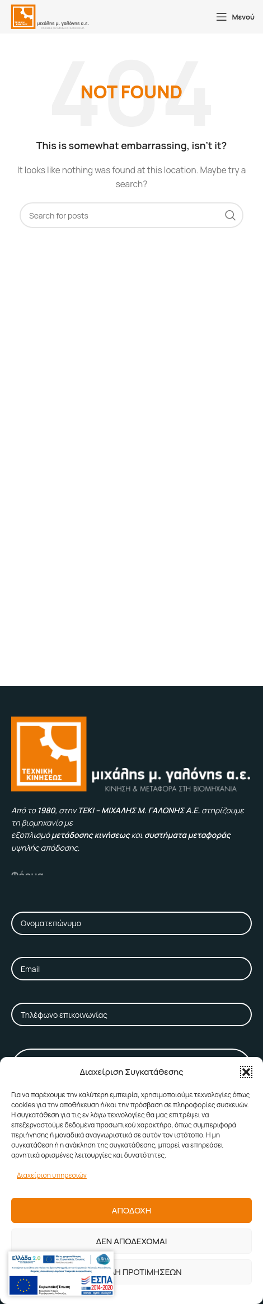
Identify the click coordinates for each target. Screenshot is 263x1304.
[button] (246, 1072)
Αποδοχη (131, 1210)
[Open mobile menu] (235, 17)
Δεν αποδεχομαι (131, 1241)
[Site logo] (49, 16)
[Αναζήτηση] (131, 215)
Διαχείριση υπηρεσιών (52, 1175)
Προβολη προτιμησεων (131, 1272)
